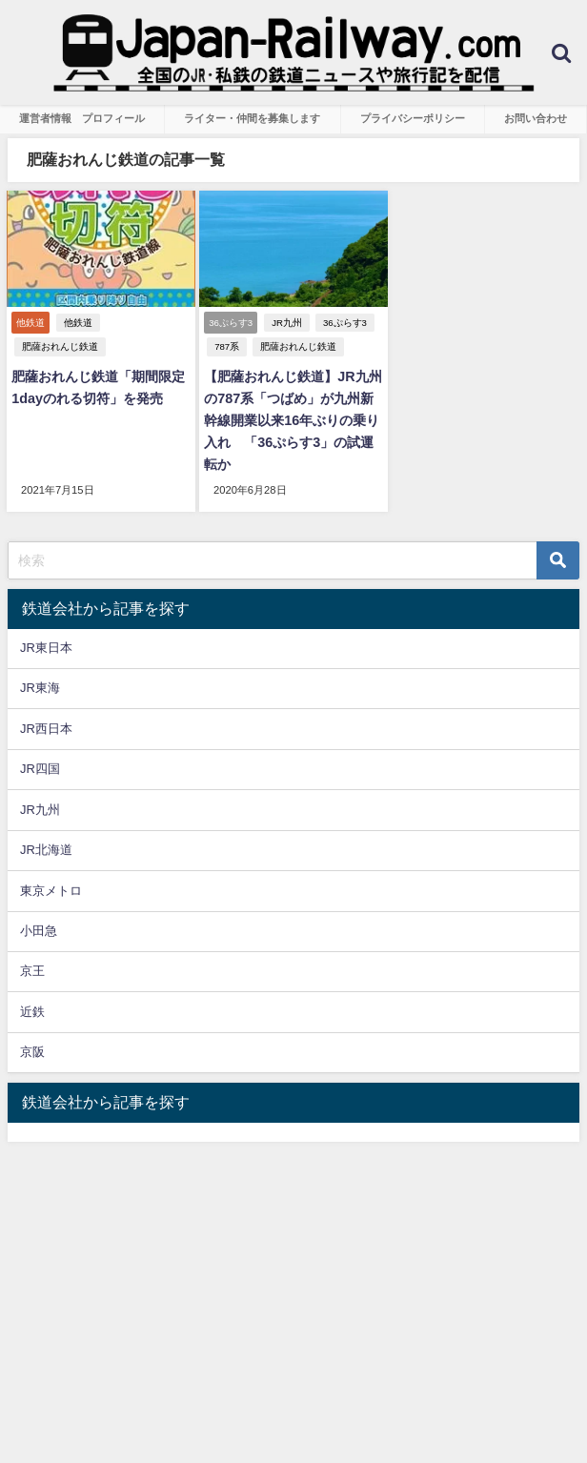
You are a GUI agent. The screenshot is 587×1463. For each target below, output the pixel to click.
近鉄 (32, 1012)
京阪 (32, 1052)
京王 (32, 971)
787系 (226, 346)
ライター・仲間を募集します (252, 118)
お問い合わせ (535, 118)
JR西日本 (46, 728)
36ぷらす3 (345, 322)
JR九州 (287, 322)
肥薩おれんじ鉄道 (60, 346)
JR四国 (40, 768)
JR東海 (40, 687)
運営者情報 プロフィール (82, 118)
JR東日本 (46, 647)
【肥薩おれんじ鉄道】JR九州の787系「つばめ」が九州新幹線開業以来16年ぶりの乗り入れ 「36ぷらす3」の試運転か (292, 420)
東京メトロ (51, 890)
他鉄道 (78, 322)
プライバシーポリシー (412, 118)
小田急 (38, 931)
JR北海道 (46, 849)
